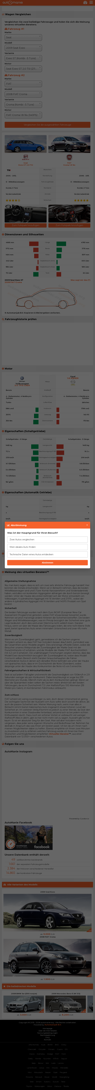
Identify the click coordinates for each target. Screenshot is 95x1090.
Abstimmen (47, 562)
